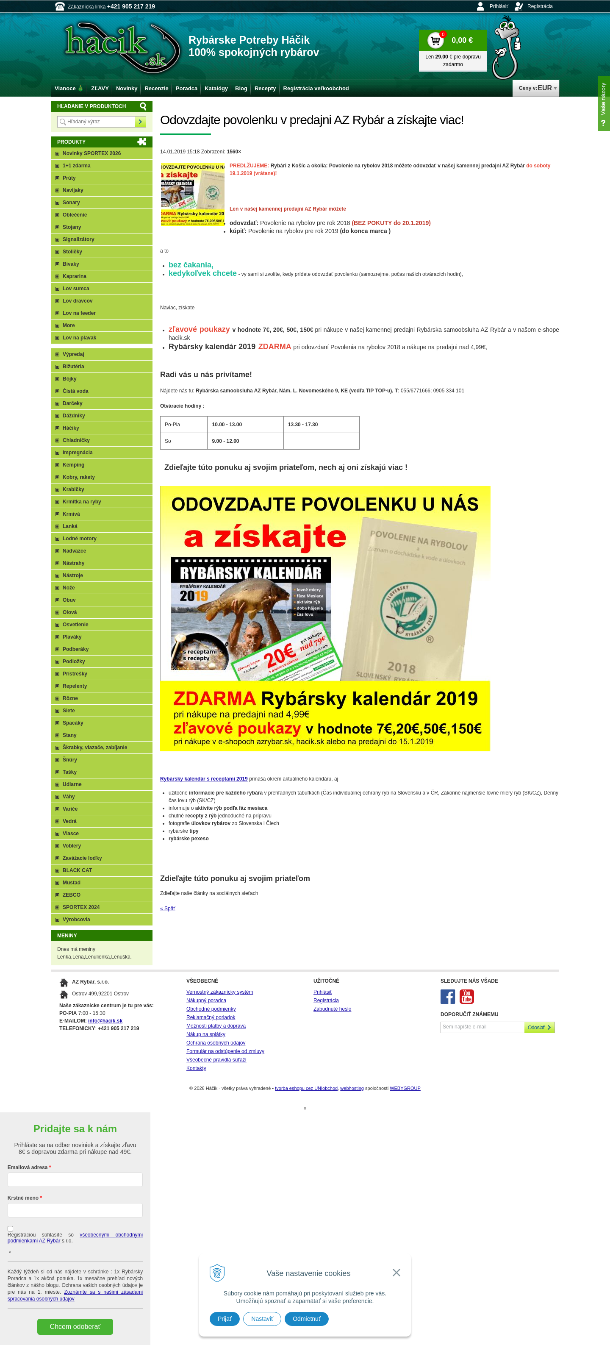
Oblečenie (75, 215)
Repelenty (75, 686)
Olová (70, 612)
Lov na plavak (79, 338)
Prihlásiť (499, 6)
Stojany (72, 227)
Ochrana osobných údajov (215, 1043)
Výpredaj (73, 354)
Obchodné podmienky (211, 1009)
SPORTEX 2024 (81, 907)
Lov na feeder (79, 313)
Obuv (69, 600)
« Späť (167, 908)
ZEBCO (71, 895)
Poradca (186, 88)
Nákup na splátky (205, 1034)
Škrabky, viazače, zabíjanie (95, 747)
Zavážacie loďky (82, 858)
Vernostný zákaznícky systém (219, 992)
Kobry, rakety (79, 477)
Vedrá (70, 821)
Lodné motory (80, 539)
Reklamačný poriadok (210, 1017)
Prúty (69, 178)
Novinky (127, 88)
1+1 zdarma (77, 166)
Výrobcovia (76, 920)
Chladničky (76, 440)
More (69, 325)
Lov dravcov (78, 301)
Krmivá (71, 514)
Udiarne (72, 784)
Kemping (73, 465)
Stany (70, 735)
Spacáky (73, 723)
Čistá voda (76, 391)
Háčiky (71, 428)
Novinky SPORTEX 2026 (92, 153)
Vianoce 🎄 (69, 88)
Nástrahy (73, 563)
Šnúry (70, 760)
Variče (70, 809)
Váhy (69, 797)
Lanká (70, 526)
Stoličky (72, 252)
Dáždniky (74, 416)
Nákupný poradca (206, 1000)
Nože (69, 588)
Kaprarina (74, 276)
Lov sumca (76, 289)
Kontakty (196, 1068)
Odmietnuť (307, 1318)
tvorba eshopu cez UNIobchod (306, 1088)
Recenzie (156, 88)
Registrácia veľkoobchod (316, 88)
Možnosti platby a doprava (216, 1026)
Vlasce (71, 833)
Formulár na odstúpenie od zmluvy (225, 1051)
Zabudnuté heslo (332, 1009)
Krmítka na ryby (82, 502)
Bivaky (71, 264)
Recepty (265, 88)
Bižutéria (73, 367)
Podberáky (76, 649)
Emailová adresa (28, 1167)
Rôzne (70, 698)
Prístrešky (75, 674)
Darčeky (73, 403)
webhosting (352, 1088)
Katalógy (216, 88)
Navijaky (73, 190)
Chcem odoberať (75, 1326)
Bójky (70, 379)
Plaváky (72, 637)
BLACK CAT (77, 870)
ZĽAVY (100, 88)
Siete (69, 711)
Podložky (74, 661)
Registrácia (540, 6)
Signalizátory (78, 239)
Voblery (72, 846)
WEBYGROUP (405, 1088)
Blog (241, 88)
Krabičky (73, 489)
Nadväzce (74, 551)
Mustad (71, 883)
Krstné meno (23, 1198)
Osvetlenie (76, 625)
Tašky (70, 772)
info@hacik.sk (105, 1021)
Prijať (225, 1318)
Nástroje (73, 575)
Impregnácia (78, 453)
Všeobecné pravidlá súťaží (216, 1060)
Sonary (71, 203)
